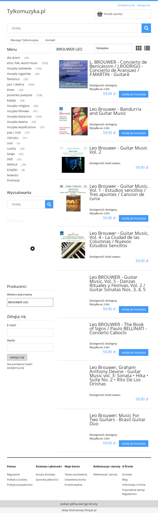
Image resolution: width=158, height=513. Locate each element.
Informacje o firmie (133, 484)
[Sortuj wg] (113, 48)
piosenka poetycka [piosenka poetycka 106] (19, 95)
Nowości (13, 175)
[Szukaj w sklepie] (75, 28)
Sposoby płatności (47, 479)
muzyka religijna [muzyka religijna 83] (18, 106)
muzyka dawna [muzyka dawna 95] (17, 122)
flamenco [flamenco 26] (13, 79)
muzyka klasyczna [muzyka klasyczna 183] (19, 116)
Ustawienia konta (75, 479)
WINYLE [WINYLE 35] (12, 164)
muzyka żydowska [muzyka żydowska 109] (19, 68)
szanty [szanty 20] (11, 148)
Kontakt (127, 474)
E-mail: (11, 325)
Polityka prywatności (20, 484)
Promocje (13, 180)
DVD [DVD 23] (10, 159)
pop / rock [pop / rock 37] (14, 132)
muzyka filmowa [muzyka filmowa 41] (18, 111)
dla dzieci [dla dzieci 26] (13, 58)
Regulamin (13, 474)
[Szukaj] (146, 28)
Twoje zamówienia (76, 474)
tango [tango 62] (11, 154)
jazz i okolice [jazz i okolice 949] (15, 84)
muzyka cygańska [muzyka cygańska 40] (19, 74)
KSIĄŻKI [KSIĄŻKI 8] (12, 170)
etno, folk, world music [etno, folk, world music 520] (22, 63)
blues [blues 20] (11, 90)
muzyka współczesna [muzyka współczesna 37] (21, 127)
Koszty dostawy (45, 474)
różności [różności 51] (13, 138)
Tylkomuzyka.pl (26, 11)
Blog (125, 479)
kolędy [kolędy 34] (11, 100)
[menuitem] (24, 40)
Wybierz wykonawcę (19, 294)
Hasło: (11, 340)
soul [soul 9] (10, 143)
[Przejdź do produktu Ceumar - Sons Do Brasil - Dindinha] (30, 267)
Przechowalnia (73, 484)
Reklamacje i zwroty (105, 474)
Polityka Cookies (17, 479)
